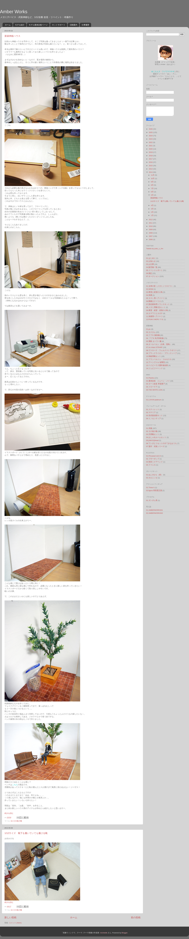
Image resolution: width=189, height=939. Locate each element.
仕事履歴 (85, 25)
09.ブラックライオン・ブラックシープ (161, 353)
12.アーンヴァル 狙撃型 (155, 362)
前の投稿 (135, 917)
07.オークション (152, 276)
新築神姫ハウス (12, 36)
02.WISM (149, 289)
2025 (151, 132)
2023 (151, 139)
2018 (151, 156)
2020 (151, 149)
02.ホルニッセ (151, 478)
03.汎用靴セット (152, 434)
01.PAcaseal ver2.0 (153, 456)
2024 (151, 136)
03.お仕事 (150, 264)
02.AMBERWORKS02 (154, 513)
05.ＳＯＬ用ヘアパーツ (155, 298)
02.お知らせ (151, 261)
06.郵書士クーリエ (153, 301)
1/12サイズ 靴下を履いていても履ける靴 (26, 833)
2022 (151, 142)
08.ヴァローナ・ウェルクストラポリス (161, 350)
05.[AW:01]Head (152, 440)
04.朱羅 (149, 295)
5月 (152, 195)
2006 (151, 239)
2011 (151, 223)
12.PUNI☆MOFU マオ (154, 319)
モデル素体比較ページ (38, 25)
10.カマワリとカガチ (154, 313)
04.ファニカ (151, 465)
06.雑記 (149, 273)
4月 (152, 205)
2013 (151, 172)
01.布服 (149, 428)
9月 (152, 182)
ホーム (8, 25)
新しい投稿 (10, 917)
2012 (151, 219)
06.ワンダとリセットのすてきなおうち (161, 443)
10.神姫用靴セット (153, 356)
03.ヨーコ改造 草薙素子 (155, 384)
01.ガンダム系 (151, 500)
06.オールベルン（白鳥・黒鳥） (158, 344)
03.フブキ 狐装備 (153, 335)
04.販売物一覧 (151, 267)
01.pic (148, 329)
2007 (151, 236)
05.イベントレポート (154, 270)
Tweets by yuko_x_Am (154, 249)
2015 (151, 166)
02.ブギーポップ (152, 459)
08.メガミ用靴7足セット (155, 307)
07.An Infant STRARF (154, 347)
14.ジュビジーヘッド (154, 368)
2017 (151, 159)
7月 (152, 188)
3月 (152, 209)
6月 (152, 192)
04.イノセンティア (153, 418)
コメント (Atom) (15, 923)
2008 (151, 233)
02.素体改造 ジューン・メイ (158, 381)
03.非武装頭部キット (154, 415)
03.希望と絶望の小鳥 (154, 292)
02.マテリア (151, 412)
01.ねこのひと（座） (154, 475)
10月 (153, 178)
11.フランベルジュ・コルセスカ (158, 359)
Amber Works (13, 11)
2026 (151, 129)
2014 (151, 169)
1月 (152, 215)
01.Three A (150, 487)
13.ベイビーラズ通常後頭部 (157, 365)
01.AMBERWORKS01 (154, 510)
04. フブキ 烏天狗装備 (155, 338)
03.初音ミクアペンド (154, 462)
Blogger (124, 933)
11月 (153, 175)
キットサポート (58, 25)
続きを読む (9, 813)
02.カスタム (151, 332)
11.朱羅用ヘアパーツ (154, 316)
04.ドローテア (151, 387)
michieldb (103, 933)
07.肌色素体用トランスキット (158, 304)
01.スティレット (152, 409)
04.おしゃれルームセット (156, 437)
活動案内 (73, 25)
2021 (151, 146)
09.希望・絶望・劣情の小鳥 (157, 310)
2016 (151, 162)
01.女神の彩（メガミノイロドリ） (159, 286)
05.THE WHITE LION (154, 390)
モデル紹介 (19, 25)
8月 (152, 185)
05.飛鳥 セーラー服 (153, 341)
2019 (151, 152)
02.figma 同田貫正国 (154, 490)
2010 (151, 226)
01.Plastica (150, 378)
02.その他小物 (16, 821)
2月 (152, 212)
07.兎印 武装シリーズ (155, 446)
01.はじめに (151, 258)
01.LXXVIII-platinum (153, 400)
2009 (151, 229)
